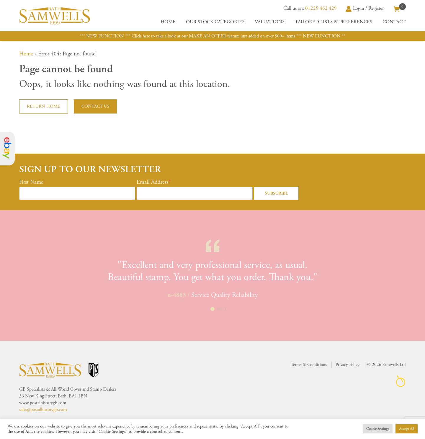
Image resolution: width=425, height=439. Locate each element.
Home (168, 22)
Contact (394, 22)
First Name (31, 182)
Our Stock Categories (215, 22)
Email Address (152, 182)
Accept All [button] (406, 428)
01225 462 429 (321, 8)
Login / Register (365, 8)
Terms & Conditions (309, 364)
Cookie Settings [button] (377, 428)
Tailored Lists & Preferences (333, 22)
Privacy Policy (347, 364)
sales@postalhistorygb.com (43, 410)
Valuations (270, 22)
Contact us (95, 106)
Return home (43, 106)
